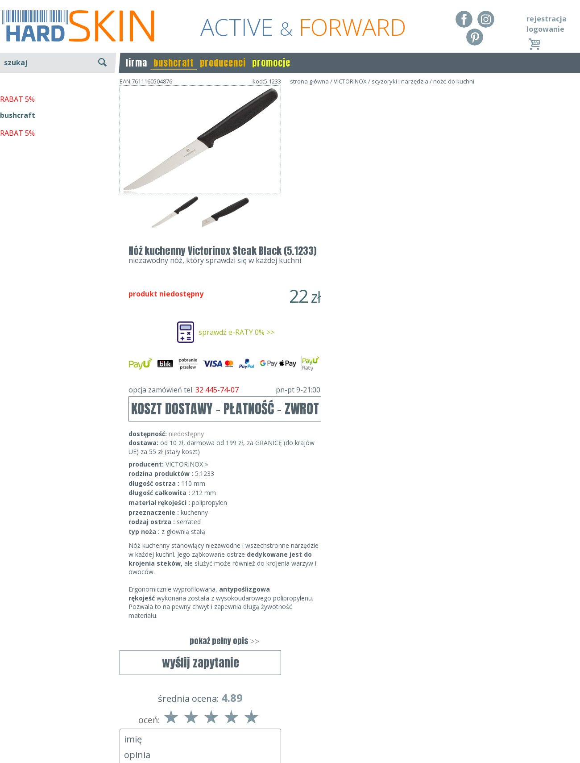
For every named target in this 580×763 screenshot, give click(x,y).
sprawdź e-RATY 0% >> (398, 172)
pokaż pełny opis (386, 481)
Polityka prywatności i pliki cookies (58, 737)
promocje (271, 63)
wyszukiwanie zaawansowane (58, 96)
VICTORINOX (350, 81)
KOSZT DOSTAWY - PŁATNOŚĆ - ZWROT (387, 249)
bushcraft (173, 63)
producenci (223, 63)
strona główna (309, 81)
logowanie (545, 29)
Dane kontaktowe (287, 711)
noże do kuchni (453, 81)
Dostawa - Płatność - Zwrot (45, 724)
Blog (8, 750)
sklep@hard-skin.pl (287, 737)
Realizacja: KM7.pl (551, 711)
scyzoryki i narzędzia (400, 81)
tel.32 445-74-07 (287, 724)
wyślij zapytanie (200, 258)
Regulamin (18, 711)
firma (136, 63)
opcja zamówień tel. (386, 229)
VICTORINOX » (348, 304)
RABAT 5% (17, 205)
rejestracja (546, 19)
